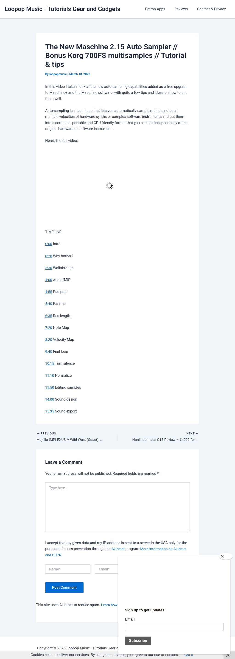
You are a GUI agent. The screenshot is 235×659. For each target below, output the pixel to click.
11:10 (49, 375)
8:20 (48, 339)
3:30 (48, 268)
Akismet (118, 548)
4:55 (48, 291)
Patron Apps (160, 9)
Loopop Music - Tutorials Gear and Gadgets (62, 8)
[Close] (226, 554)
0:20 (48, 256)
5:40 (48, 303)
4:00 (48, 279)
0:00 (48, 244)
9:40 (48, 351)
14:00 (49, 398)
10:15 (49, 363)
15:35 (49, 410)
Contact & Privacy (212, 9)
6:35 (48, 315)
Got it (188, 655)
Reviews (184, 9)
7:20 (48, 327)
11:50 (49, 387)
